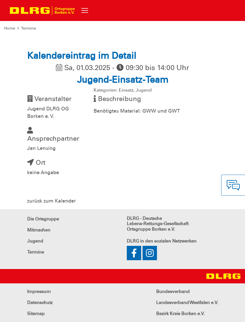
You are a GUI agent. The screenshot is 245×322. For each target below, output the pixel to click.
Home (9, 28)
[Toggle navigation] (84, 10)
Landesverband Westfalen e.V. (187, 302)
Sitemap (36, 313)
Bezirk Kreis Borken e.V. (180, 313)
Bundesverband (173, 291)
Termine (28, 28)
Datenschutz (40, 302)
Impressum (39, 291)
